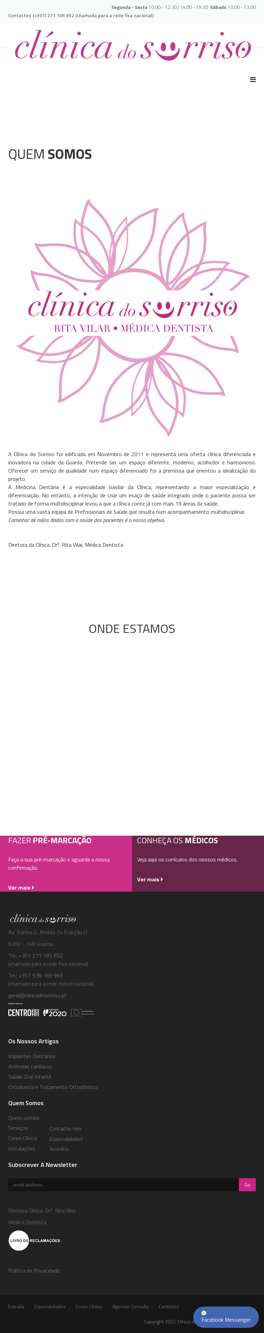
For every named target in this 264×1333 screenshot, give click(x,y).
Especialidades (66, 1139)
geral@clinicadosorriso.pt (37, 995)
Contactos (169, 1306)
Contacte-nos (66, 1128)
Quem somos (24, 1118)
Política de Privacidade (34, 1270)
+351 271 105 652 (41, 955)
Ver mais (19, 887)
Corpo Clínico (89, 1306)
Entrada (16, 1306)
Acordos (59, 1149)
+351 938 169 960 (40, 975)
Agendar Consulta (130, 1306)
